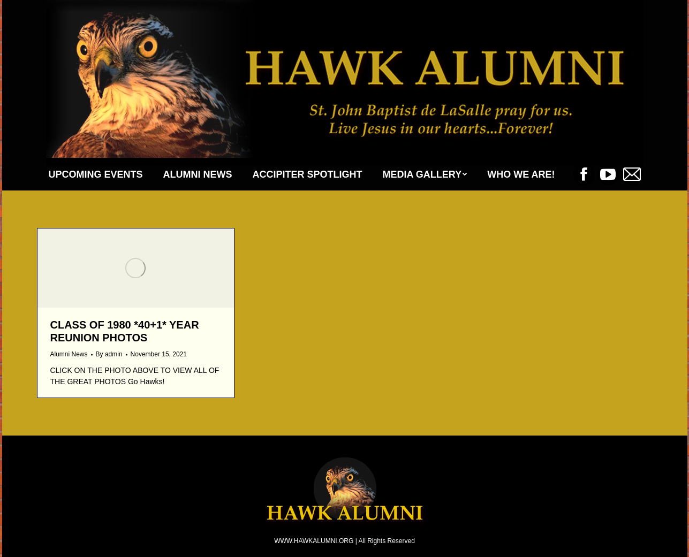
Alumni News (69, 354)
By (109, 354)
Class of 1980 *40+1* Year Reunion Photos (124, 331)
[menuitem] (95, 174)
